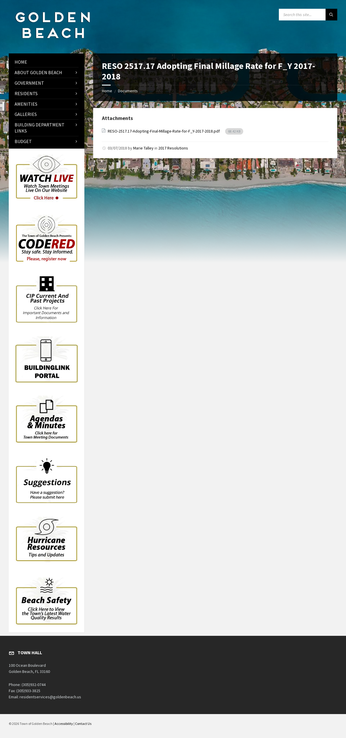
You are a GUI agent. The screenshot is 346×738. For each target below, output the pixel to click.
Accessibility (64, 723)
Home (107, 90)
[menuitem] (47, 62)
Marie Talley (143, 148)
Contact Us (83, 723)
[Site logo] (52, 42)
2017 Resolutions (173, 148)
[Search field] (308, 14)
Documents (128, 90)
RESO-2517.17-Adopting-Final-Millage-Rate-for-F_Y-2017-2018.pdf (164, 131)
